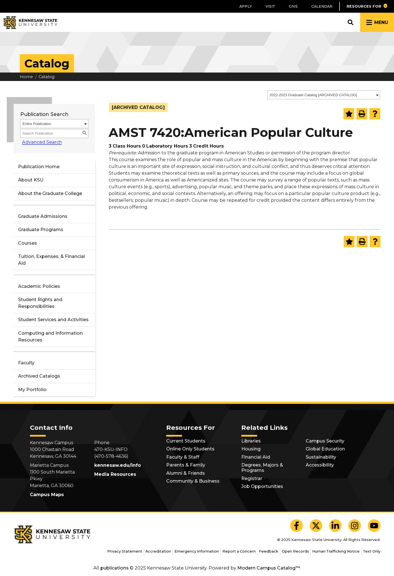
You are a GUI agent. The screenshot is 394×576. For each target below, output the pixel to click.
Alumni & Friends (185, 473)
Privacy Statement (124, 551)
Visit (270, 6)
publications (114, 568)
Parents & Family (185, 465)
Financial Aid (255, 457)
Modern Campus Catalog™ (268, 568)
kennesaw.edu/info (117, 465)
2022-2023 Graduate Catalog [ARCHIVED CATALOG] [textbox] (313, 95)
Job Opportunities (262, 486)
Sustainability (321, 457)
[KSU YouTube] (374, 525)
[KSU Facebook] (296, 525)
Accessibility (320, 465)
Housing (251, 449)
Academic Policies (39, 286)
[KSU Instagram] (354, 525)
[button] (366, 6)
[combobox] (323, 94)
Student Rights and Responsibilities (40, 303)
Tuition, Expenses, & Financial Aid (51, 260)
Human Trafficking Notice (336, 551)
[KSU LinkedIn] (335, 525)
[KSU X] (316, 525)
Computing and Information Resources (50, 336)
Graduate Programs (40, 229)
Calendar (321, 6)
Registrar (251, 478)
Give (293, 6)
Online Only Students (190, 449)
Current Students (185, 441)
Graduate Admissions (42, 216)
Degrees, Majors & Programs (262, 467)
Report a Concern (239, 551)
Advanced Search (40, 142)
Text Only (371, 551)
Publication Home (39, 166)
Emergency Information (196, 551)
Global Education (325, 449)
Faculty (26, 362)
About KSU (30, 180)
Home (26, 76)
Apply (245, 6)
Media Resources (115, 474)
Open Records (295, 551)
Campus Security (325, 441)
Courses (27, 243)
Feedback (268, 551)
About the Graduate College (50, 193)
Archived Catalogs (39, 376)
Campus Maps (47, 494)
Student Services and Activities (53, 319)
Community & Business (193, 481)
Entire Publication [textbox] (37, 124)
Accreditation (158, 551)
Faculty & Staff (182, 457)
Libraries (251, 441)
